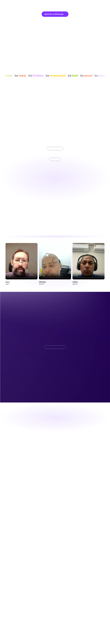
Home (39, 3)
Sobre (45, 3)
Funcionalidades (54, 3)
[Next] (88, 100)
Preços (63, 3)
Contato (70, 3)
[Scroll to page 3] (57, 132)
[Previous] (21, 100)
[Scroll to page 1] (53, 132)
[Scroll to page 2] (55, 132)
